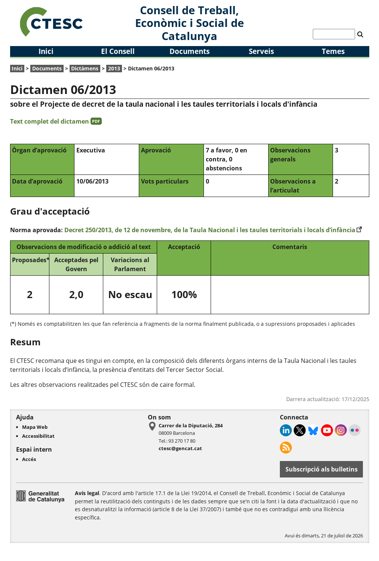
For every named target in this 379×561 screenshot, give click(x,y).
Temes (333, 51)
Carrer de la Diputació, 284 (191, 425)
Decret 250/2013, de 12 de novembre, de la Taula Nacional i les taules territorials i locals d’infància (213, 230)
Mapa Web (35, 427)
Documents (189, 51)
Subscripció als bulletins (321, 469)
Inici (46, 51)
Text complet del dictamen (56, 121)
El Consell (118, 51)
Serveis (261, 51)
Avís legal (87, 493)
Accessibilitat (38, 436)
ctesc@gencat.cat (180, 448)
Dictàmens (84, 68)
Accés (29, 459)
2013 (114, 68)
